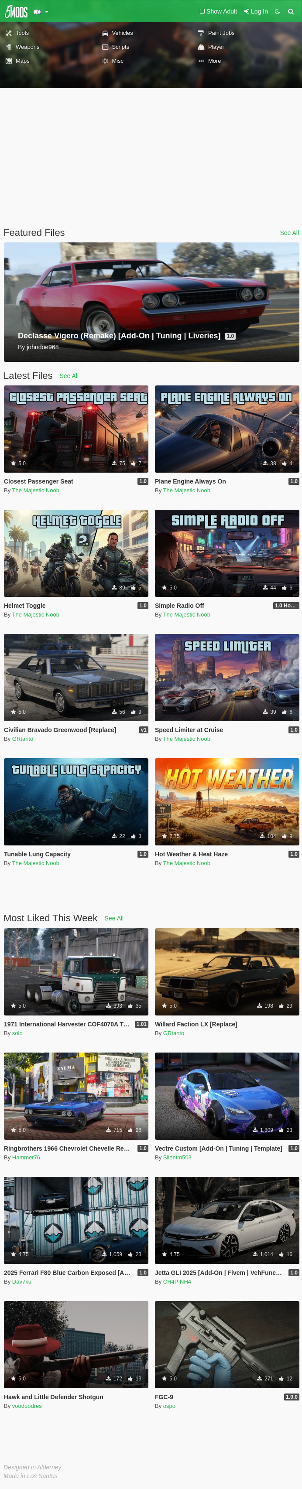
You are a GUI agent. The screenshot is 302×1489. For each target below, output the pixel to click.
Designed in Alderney (32, 1467)
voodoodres (27, 1406)
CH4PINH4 (177, 1281)
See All (289, 232)
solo (17, 1033)
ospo (169, 1406)
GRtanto (22, 739)
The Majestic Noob (35, 490)
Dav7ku (21, 1281)
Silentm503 (177, 1157)
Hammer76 (26, 1157)
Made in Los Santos (30, 1475)
